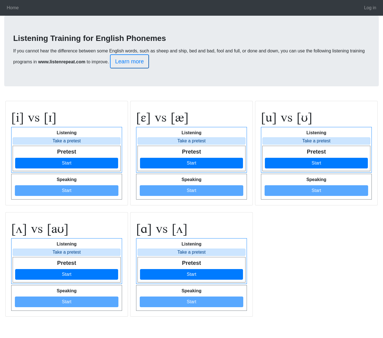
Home (13, 7)
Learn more (129, 61)
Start (67, 163)
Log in (370, 7)
